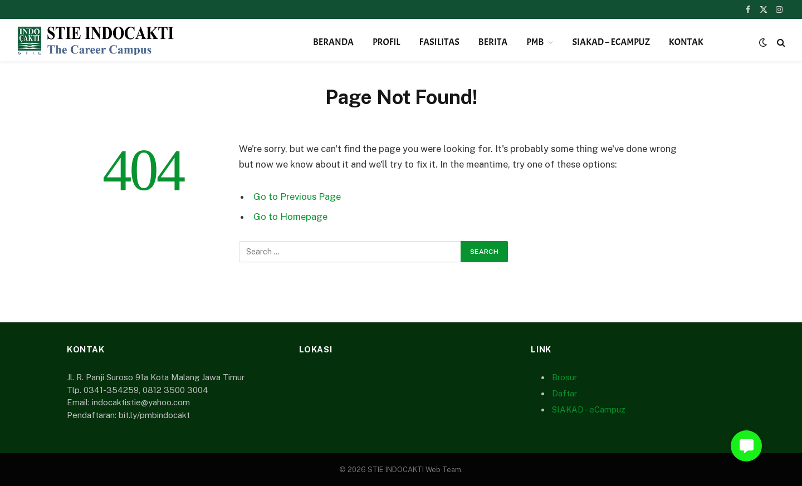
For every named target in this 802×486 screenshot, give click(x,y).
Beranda (333, 42)
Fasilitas (439, 42)
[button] (746, 446)
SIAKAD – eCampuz (610, 42)
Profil (386, 42)
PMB (535, 42)
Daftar (564, 393)
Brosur (564, 377)
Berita (492, 42)
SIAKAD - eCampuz (588, 409)
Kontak (686, 42)
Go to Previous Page (297, 196)
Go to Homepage (290, 216)
